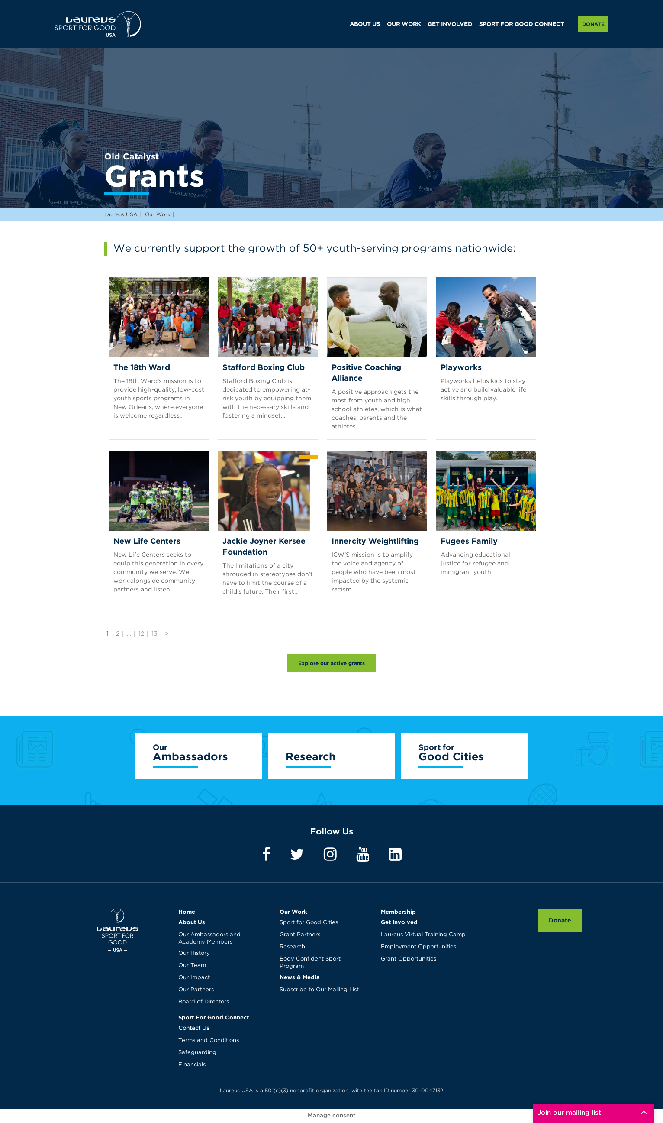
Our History (194, 953)
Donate (593, 24)
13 (154, 633)
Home (186, 912)
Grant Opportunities (408, 959)
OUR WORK (404, 24)
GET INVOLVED (450, 24)
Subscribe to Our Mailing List (319, 989)
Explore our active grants (331, 663)
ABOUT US (365, 24)
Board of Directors (203, 1002)
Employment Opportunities (418, 946)
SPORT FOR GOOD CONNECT (521, 24)
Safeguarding (197, 1052)
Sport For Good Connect (213, 1017)
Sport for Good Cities (309, 922)
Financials (192, 1064)
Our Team (192, 965)
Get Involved (399, 922)
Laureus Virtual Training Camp (423, 934)
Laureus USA (98, 23)
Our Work (293, 912)
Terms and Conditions (208, 1040)
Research (292, 946)
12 (141, 633)
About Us (191, 922)
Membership (398, 912)
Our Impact (194, 977)
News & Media (300, 977)
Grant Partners (300, 934)
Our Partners (196, 989)
